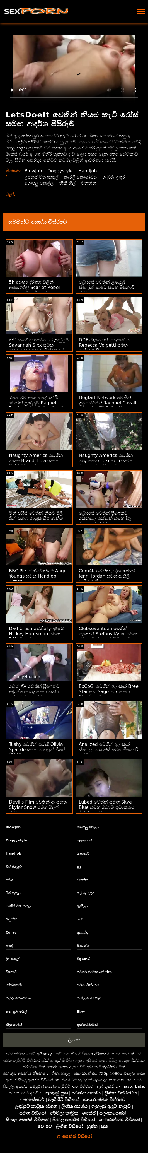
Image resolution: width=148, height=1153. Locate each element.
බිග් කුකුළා (13, 893)
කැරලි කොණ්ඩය (80, 177)
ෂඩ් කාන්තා (85, 1073)
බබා (80, 919)
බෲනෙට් (83, 853)
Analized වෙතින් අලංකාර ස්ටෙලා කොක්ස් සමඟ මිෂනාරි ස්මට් (108, 750)
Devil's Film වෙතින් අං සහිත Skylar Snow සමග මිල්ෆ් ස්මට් (38, 807)
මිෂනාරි (11, 972)
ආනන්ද (82, 932)
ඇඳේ (9, 946)
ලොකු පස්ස (85, 840)
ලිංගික (74, 1040)
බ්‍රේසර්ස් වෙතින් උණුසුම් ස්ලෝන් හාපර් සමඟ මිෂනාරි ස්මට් (106, 287)
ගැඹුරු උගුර (114, 177)
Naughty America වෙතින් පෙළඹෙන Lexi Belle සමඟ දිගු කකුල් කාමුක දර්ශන (106, 461)
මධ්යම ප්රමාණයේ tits (94, 972)
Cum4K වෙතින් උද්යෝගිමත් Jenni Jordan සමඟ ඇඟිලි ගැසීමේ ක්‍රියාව (107, 576)
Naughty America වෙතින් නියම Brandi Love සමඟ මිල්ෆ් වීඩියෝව (36, 461)
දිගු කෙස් (83, 959)
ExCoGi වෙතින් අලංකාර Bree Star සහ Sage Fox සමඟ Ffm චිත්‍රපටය (109, 691)
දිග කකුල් (12, 959)
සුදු (79, 867)
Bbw (81, 1012)
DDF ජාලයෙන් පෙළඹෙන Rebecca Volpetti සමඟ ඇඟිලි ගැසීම (104, 345)
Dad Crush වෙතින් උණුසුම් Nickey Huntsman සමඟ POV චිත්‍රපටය (36, 634)
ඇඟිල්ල (82, 906)
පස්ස (9, 880)
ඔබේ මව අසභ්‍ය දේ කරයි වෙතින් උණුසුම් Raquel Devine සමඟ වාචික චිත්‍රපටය (38, 403)
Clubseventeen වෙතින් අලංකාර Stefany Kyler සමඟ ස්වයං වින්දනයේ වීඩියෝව (108, 634)
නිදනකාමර (14, 1025)
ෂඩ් (32, 1053)
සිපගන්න (83, 946)
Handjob (87, 170)
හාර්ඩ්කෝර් (14, 985)
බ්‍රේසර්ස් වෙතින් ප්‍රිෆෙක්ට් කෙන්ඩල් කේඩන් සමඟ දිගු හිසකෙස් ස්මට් (105, 518)
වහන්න (88, 183)
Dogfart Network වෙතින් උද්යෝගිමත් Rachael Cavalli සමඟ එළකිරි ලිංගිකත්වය (108, 403)
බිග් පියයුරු (14, 867)
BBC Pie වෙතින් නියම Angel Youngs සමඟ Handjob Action (38, 576)
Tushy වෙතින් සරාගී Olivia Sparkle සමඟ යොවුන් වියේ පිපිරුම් (37, 750)
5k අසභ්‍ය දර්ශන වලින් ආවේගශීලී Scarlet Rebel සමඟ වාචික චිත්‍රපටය (34, 287)
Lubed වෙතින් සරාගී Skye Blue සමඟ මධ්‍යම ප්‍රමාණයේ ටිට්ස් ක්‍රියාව (107, 807)
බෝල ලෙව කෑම (89, 998)
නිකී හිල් (67, 183)
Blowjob (33, 170)
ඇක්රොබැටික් (87, 1025)
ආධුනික (11, 919)
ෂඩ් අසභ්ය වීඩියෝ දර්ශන (81, 1053)
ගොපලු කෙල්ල (39, 183)
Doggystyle (60, 170)
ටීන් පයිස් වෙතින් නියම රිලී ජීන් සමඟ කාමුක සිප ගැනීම (36, 515)
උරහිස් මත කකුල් (41, 177)
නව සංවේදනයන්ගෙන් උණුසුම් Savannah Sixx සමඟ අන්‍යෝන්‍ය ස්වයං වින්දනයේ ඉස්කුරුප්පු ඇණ (39, 347)
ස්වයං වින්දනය (88, 985)
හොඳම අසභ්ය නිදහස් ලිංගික (31, 1073)
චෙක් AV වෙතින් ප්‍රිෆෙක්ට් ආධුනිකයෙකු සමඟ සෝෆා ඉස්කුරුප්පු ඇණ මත (34, 691)
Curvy (11, 932)
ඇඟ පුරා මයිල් (16, 1012)
